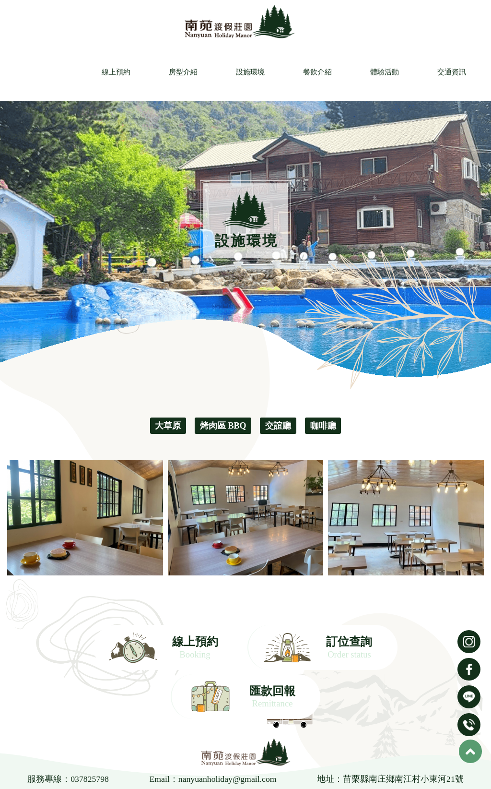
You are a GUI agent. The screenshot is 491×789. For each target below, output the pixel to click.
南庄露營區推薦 (278, 762)
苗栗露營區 (147, 762)
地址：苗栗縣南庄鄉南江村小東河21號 (390, 733)
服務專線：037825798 (68, 733)
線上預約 (114, 72)
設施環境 (248, 72)
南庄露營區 (186, 762)
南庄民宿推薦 (229, 762)
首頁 (56, 779)
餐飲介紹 (316, 72)
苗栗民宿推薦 (105, 762)
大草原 (168, 425)
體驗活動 (383, 72)
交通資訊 (450, 72)
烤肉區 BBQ (223, 425)
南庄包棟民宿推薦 (334, 762)
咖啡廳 (323, 425)
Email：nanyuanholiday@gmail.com (213, 733)
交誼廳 (278, 425)
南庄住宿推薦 (386, 762)
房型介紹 (181, 72)
